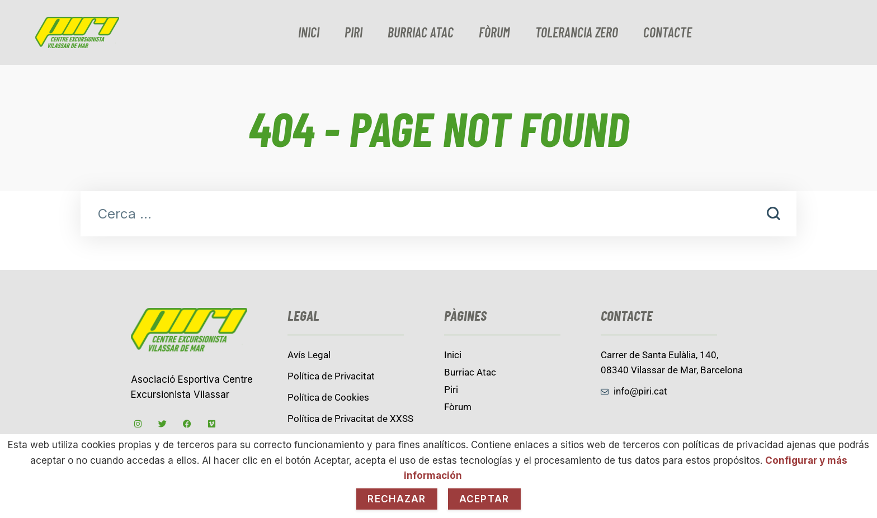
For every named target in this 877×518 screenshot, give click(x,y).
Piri (353, 32)
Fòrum (494, 32)
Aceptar (484, 499)
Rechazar (396, 499)
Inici (308, 32)
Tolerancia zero (576, 32)
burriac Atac (421, 32)
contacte (667, 32)
